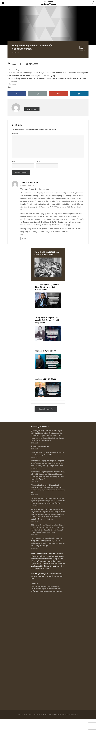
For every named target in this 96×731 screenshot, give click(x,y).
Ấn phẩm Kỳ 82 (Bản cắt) (40, 446)
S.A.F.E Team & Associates (52, 714)
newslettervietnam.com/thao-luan (50, 591)
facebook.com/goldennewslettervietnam (45, 586)
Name (14, 161)
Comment (15, 133)
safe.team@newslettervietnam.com (48, 589)
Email (38, 161)
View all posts (31, 109)
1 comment (81, 51)
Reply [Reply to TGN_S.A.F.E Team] (24, 238)
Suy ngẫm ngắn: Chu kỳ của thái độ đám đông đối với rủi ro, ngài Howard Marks (47, 454)
